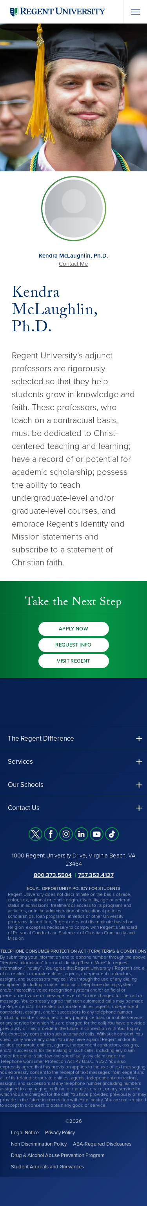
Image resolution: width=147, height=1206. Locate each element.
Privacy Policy (60, 1133)
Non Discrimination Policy (39, 1144)
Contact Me (73, 263)
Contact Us (24, 808)
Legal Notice (25, 1133)
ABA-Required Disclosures (102, 1144)
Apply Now (74, 629)
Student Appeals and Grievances (47, 1167)
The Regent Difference (41, 738)
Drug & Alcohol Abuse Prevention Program (58, 1155)
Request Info (73, 645)
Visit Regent (73, 661)
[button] (73, 738)
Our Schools (26, 784)
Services (20, 761)
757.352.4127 (96, 875)
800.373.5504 (53, 875)
